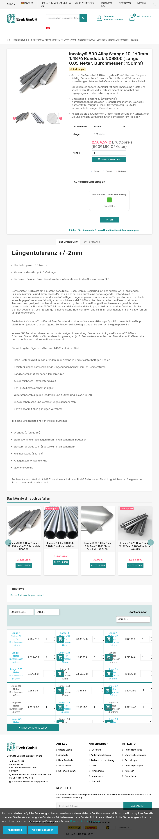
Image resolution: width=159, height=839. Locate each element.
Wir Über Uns (125, 3)
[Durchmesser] (109, 126)
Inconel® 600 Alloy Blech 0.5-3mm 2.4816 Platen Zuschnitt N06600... (98, 546)
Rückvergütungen (133, 765)
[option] (23, 540)
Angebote (63, 755)
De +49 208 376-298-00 (57, 3)
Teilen (95, 171)
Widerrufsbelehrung (101, 755)
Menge (76, 153)
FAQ (103, 6)
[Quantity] (49, 639)
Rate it (109, 219)
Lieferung (96, 750)
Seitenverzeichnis (67, 771)
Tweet (107, 171)
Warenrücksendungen (135, 755)
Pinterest (121, 171)
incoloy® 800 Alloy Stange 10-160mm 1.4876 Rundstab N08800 (24, 546)
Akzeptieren (15, 830)
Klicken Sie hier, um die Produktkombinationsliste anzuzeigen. (104, 230)
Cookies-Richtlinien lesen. (85, 821)
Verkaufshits (64, 765)
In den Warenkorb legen (32, 728)
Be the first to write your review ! (27, 595)
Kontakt (141, 3)
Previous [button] (8, 542)
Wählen (123, 619)
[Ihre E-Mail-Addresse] (89, 806)
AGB (93, 765)
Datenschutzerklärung (102, 760)
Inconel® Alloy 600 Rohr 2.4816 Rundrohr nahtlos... (60, 545)
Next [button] (151, 542)
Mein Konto (106, 3)
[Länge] (109, 134)
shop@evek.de (41, 781)
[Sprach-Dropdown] (27, 4)
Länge (76, 134)
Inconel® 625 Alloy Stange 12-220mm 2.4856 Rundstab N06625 (135, 546)
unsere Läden (65, 750)
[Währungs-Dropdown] (11, 4)
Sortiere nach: (138, 612)
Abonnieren (137, 806)
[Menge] (109, 153)
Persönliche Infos (133, 750)
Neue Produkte (65, 760)
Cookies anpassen (42, 830)
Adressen (129, 771)
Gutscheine (130, 776)
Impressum (97, 776)
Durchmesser (80, 126)
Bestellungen (131, 760)
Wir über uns (97, 771)
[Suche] (66, 18)
